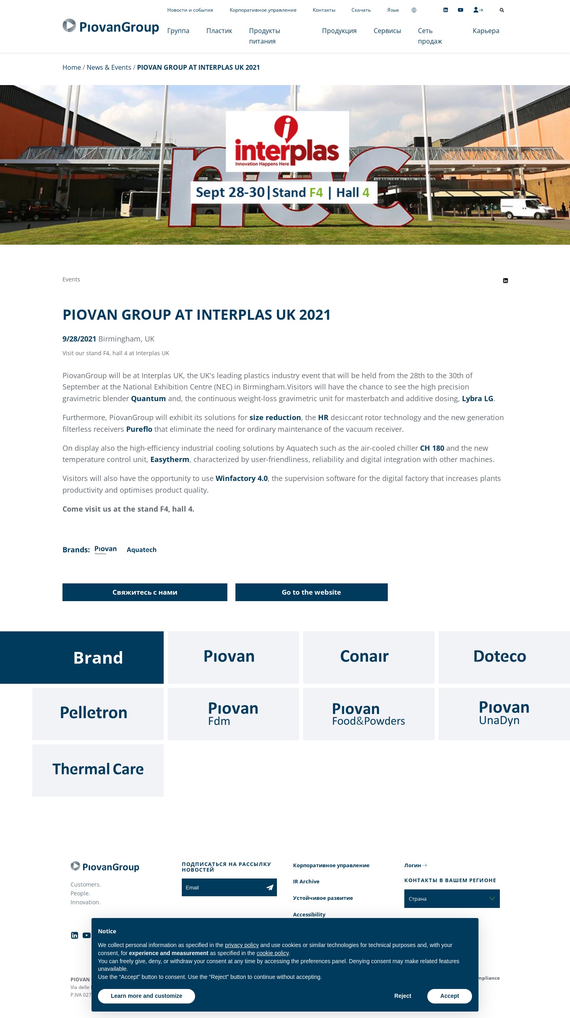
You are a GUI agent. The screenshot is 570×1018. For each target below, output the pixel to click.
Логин (412, 865)
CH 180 (432, 448)
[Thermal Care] (98, 770)
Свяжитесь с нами (144, 592)
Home (71, 67)
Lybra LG (477, 398)
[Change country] (414, 10)
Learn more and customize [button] (146, 996)
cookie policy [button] (273, 953)
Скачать (361, 9)
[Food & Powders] (369, 714)
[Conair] (369, 657)
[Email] (222, 887)
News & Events (109, 67)
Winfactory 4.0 (242, 478)
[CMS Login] (478, 10)
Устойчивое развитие (323, 897)
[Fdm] (233, 714)
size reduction (275, 417)
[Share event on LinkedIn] (505, 280)
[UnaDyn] (504, 714)
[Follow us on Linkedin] (445, 9)
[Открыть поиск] (502, 10)
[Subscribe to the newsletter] (270, 887)
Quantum (148, 398)
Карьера (486, 30)
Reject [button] (402, 996)
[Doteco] (504, 657)
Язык (393, 9)
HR (323, 417)
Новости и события (190, 9)
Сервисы (387, 30)
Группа (178, 30)
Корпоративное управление (263, 9)
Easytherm (169, 459)
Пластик (219, 30)
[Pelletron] (98, 714)
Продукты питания (264, 36)
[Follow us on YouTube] (460, 9)
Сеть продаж (430, 36)
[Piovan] (233, 657)
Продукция (339, 30)
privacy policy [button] (242, 945)
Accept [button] (449, 996)
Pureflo (139, 429)
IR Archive (306, 881)
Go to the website (311, 592)
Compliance (485, 977)
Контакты (324, 9)
